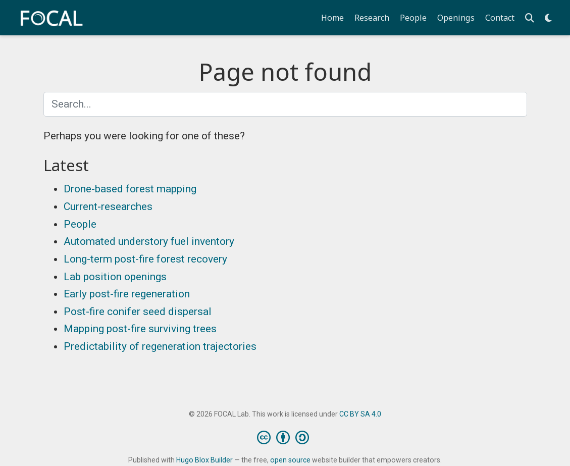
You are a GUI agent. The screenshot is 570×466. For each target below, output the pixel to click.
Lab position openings (115, 277)
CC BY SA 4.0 (360, 414)
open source (290, 460)
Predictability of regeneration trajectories (160, 346)
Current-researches (108, 206)
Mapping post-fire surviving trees (140, 329)
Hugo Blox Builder (204, 460)
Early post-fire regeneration (127, 294)
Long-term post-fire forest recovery (145, 259)
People (80, 224)
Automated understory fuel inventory (149, 241)
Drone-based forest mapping (130, 189)
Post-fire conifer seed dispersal (138, 311)
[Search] (529, 18)
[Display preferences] (548, 18)
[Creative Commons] (285, 437)
